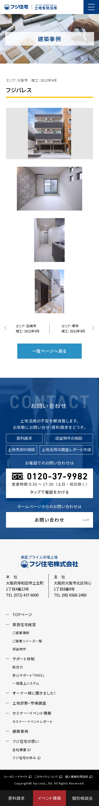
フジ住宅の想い (25, 741)
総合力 (17, 667)
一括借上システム (25, 683)
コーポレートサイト (17, 776)
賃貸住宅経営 (24, 624)
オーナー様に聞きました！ (34, 693)
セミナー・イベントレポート (32, 721)
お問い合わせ (49, 519)
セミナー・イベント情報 (31, 713)
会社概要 (21, 749)
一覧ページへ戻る (49, 351)
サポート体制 (23, 658)
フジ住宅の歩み (26, 757)
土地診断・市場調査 (29, 703)
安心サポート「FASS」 (28, 675)
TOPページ (22, 614)
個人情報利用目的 (78, 776)
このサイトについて (48, 776)
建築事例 (20, 731)
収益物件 (19, 649)
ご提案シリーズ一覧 (27, 641)
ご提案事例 (20, 632)
